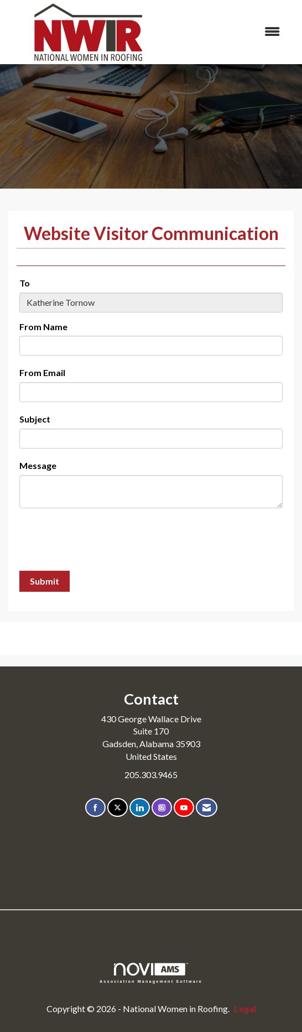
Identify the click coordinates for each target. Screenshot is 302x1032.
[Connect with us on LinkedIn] (139, 807)
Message (37, 465)
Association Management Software (151, 973)
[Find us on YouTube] (184, 807)
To (24, 283)
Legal (245, 1008)
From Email (42, 372)
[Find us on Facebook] (95, 807)
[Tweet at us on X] (117, 807)
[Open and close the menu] (229, 32)
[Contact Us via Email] (206, 807)
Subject (34, 419)
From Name (43, 326)
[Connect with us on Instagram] (162, 807)
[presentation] (103, 540)
